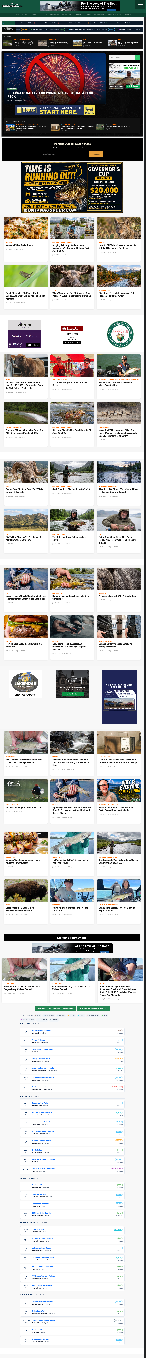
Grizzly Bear (103, 593)
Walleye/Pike (49, 1015)
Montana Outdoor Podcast (109, 804)
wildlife (55, 290)
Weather (79, 15)
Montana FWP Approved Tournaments (55, 1009)
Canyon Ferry (11, 757)
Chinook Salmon (27, 1020)
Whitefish (54, 1020)
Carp (37, 1015)
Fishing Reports (12, 804)
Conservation (104, 427)
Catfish (71, 1015)
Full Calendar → (138, 29)
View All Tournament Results (93, 1009)
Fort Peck (56, 905)
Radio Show (54, 15)
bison (8, 905)
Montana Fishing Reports (62, 242)
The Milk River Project (14, 427)
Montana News (104, 290)
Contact (128, 15)
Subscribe (96, 154)
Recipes (88, 15)
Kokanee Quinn (11, 857)
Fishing (35, 15)
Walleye (103, 983)
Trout (81, 1015)
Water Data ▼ (67, 15)
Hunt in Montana (58, 534)
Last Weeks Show (105, 757)
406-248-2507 (72, 340)
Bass (104, 1015)
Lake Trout (42, 1020)
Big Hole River (57, 593)
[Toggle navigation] (140, 4)
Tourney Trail (99, 15)
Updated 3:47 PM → (136, 23)
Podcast (44, 15)
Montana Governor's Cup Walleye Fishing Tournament (115, 379)
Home (17, 15)
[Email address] (64, 154)
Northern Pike (93, 1015)
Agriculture (10, 379)
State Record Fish (115, 15)
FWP (7, 486)
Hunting (25, 15)
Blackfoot (56, 757)
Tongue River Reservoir (61, 379)
